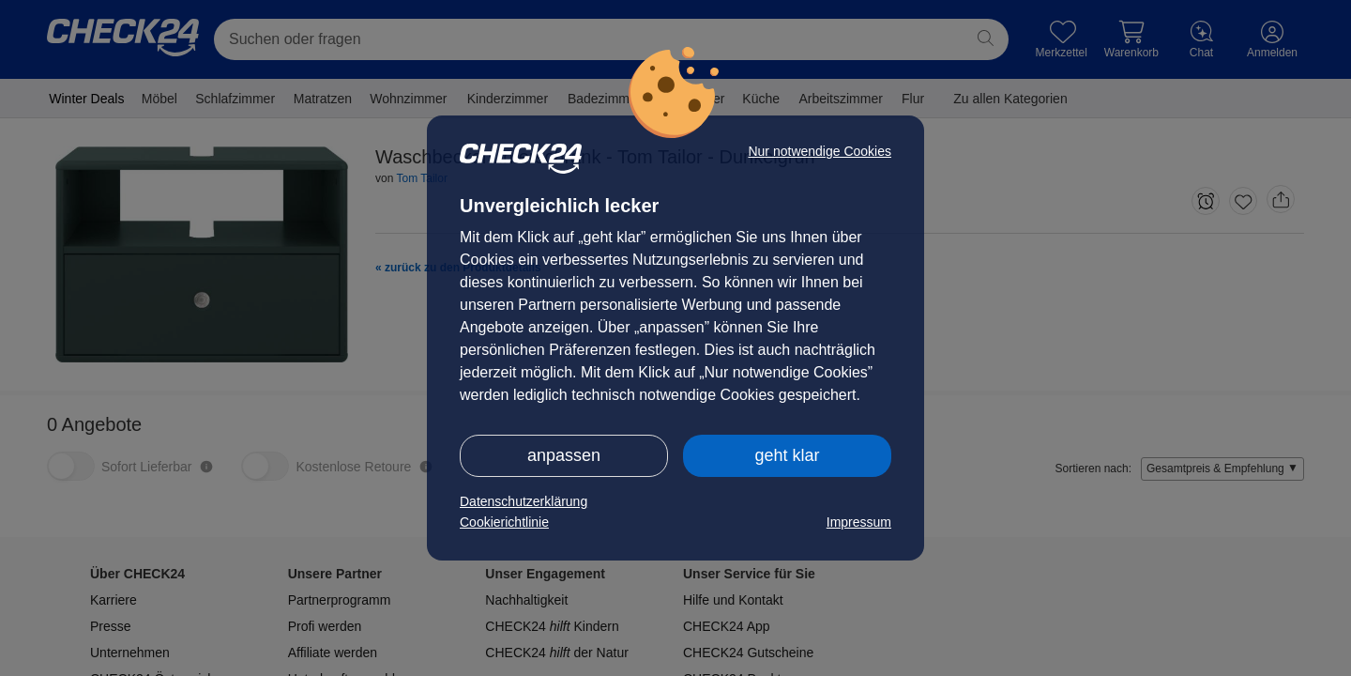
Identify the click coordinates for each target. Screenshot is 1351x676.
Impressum (859, 522)
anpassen (563, 455)
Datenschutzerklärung (523, 501)
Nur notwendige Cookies (819, 151)
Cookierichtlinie (504, 522)
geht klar (786, 455)
